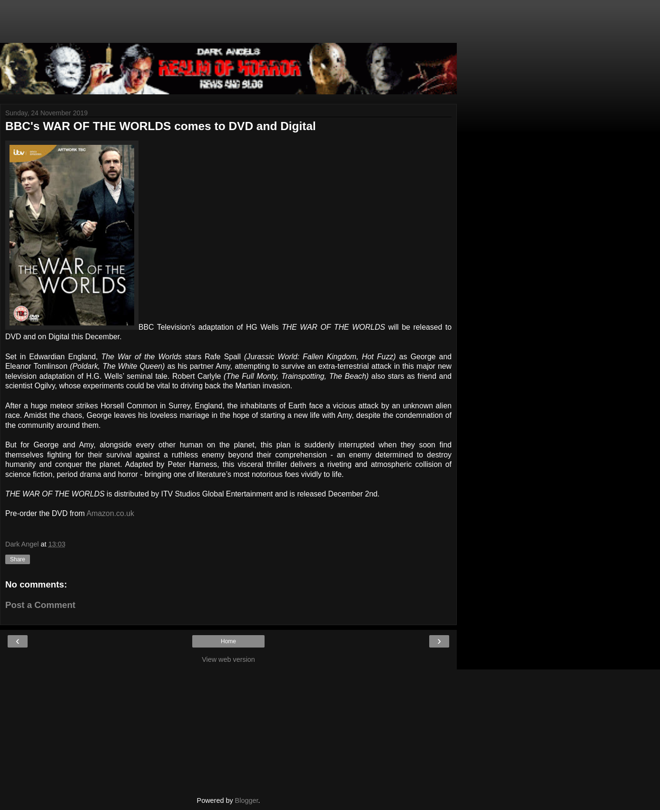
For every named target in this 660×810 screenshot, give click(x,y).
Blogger (246, 800)
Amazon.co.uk (110, 513)
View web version (228, 659)
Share (17, 559)
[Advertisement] (228, 26)
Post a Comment (40, 605)
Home (228, 641)
